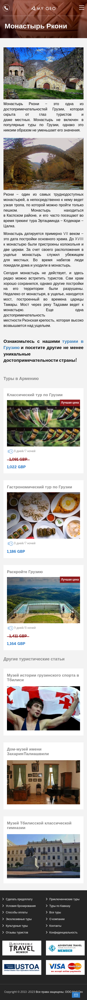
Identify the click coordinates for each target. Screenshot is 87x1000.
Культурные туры (17, 926)
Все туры (55, 912)
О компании (57, 919)
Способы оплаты (17, 912)
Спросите (76, 995)
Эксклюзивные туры (19, 919)
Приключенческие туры (64, 899)
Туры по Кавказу (59, 906)
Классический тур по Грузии (35, 395)
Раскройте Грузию (25, 572)
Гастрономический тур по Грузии (39, 487)
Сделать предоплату (19, 899)
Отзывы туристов (17, 932)
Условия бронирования (21, 906)
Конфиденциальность (63, 932)
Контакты (55, 926)
